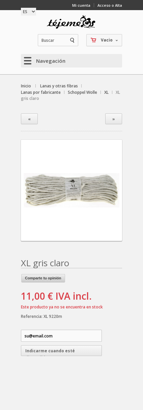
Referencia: (32, 316)
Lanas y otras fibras (59, 86)
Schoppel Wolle (82, 92)
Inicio (26, 86)
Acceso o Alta (109, 5)
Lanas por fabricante (41, 92)
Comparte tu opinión (43, 278)
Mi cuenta (81, 5)
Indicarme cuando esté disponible (50, 352)
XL (106, 92)
